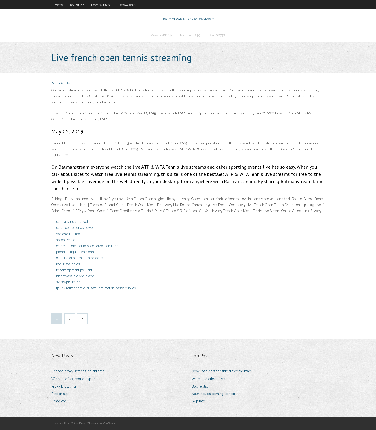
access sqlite (65, 240)
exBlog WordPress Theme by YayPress (88, 423)
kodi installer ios (68, 264)
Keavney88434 (100, 4)
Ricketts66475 (127, 4)
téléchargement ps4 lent (74, 270)
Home (59, 4)
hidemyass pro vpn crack (75, 276)
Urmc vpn (59, 401)
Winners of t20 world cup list (74, 379)
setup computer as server (75, 228)
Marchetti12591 (191, 35)
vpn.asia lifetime (68, 234)
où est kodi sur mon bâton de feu (80, 258)
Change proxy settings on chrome (78, 371)
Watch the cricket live (208, 379)
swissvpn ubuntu (69, 282)
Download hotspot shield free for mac (221, 371)
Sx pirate (198, 401)
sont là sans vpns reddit (73, 222)
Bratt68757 (77, 4)
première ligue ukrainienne (75, 252)
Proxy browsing (63, 386)
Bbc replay (200, 386)
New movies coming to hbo (213, 394)
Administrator (61, 83)
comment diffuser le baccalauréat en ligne (87, 246)
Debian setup (61, 394)
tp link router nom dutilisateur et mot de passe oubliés (96, 288)
